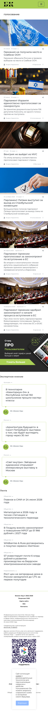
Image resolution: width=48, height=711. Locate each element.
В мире (14, 49)
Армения (18, 250)
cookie (18, 676)
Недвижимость (9, 571)
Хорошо (22, 703)
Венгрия (38, 164)
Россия (6, 420)
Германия (37, 64)
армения (37, 274)
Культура (7, 382)
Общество (7, 496)
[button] (41, 4)
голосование (36, 118)
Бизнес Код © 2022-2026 (24, 596)
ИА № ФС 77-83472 (10, 627)
